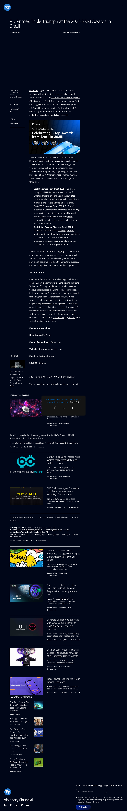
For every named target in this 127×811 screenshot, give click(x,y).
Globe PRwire (14, 447)
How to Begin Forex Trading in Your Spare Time (19, 748)
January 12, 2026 (15, 725)
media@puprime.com (45, 356)
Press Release (14, 124)
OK (63, 408)
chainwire (50, 508)
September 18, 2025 (16, 755)
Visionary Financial (15, 541)
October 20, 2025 (15, 741)
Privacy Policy (75, 402)
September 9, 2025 (15, 771)
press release (40, 384)
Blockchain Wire (15, 109)
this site (75, 384)
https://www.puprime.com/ (50, 349)
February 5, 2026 (15, 714)
